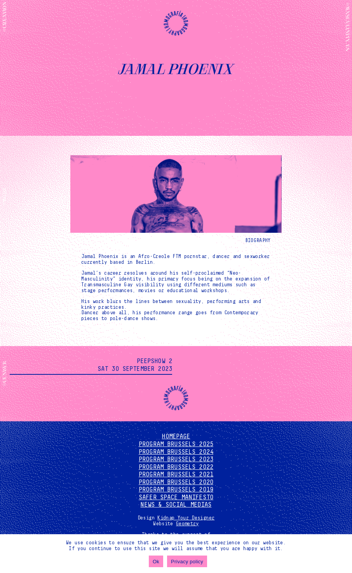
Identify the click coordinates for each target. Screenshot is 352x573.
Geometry (187, 523)
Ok (156, 561)
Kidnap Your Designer (185, 518)
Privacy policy (187, 561)
